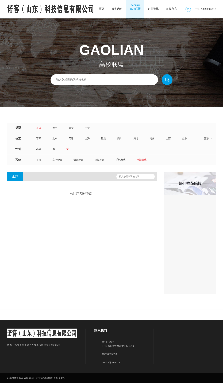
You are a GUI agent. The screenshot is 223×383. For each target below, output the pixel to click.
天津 (71, 138)
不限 (38, 127)
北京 (54, 138)
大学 (54, 127)
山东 (184, 138)
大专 (71, 127)
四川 (119, 138)
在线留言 (171, 7)
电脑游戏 (142, 159)
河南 (152, 138)
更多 (206, 138)
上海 (87, 138)
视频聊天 (99, 159)
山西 (168, 138)
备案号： (63, 378)
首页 (101, 7)
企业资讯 (153, 7)
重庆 (103, 138)
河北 (135, 138)
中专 (87, 127)
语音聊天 (78, 159)
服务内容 (117, 7)
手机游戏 (120, 159)
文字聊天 (57, 159)
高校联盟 (135, 7)
